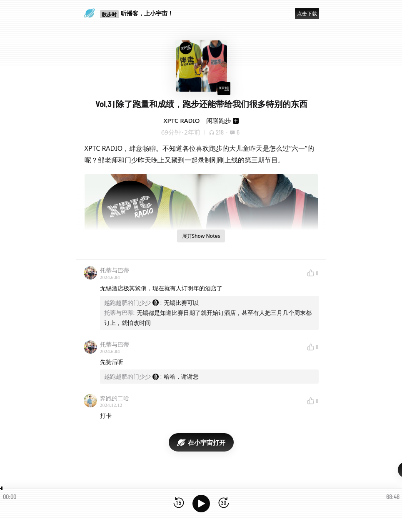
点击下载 (307, 13)
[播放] (201, 503)
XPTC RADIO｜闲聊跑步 (197, 120)
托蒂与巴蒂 (114, 270)
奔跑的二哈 (114, 398)
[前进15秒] (223, 503)
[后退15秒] (178, 503)
